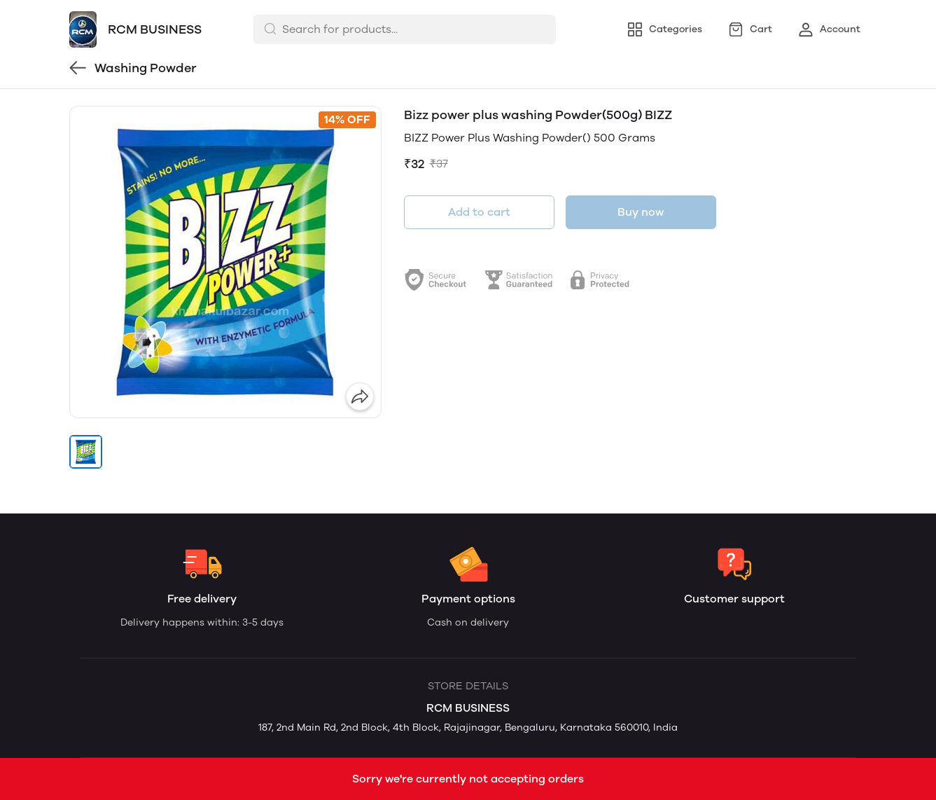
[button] (86, 452)
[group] (225, 262)
